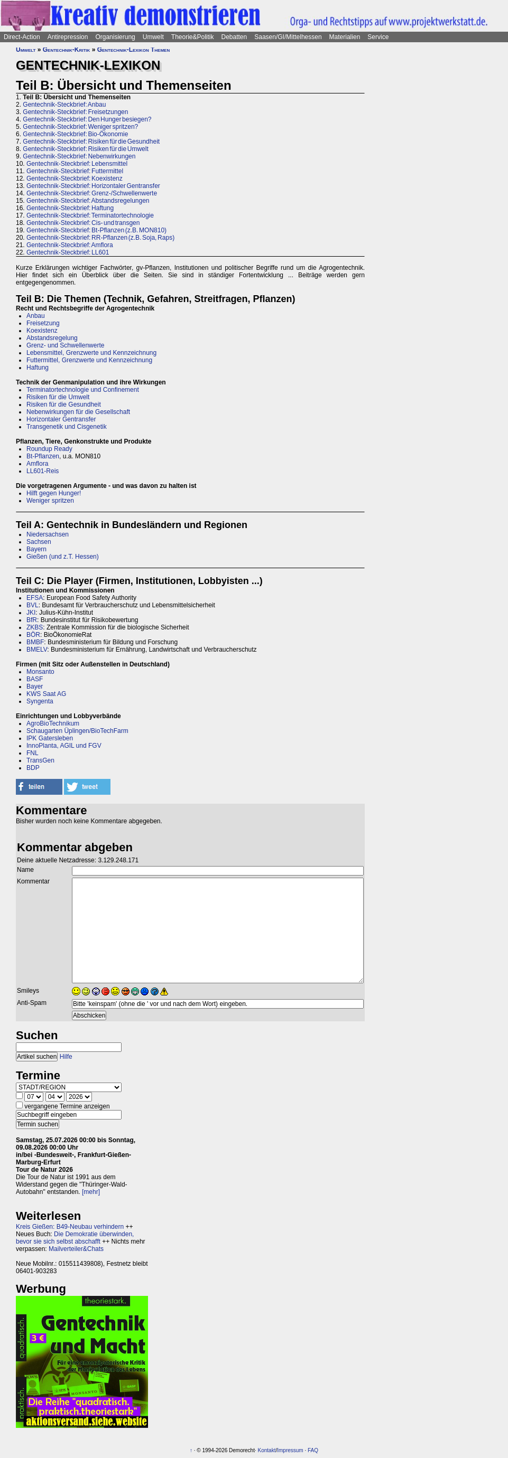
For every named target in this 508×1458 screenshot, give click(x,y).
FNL (32, 753)
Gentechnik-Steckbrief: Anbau (64, 104)
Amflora (37, 463)
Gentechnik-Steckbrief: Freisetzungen (75, 112)
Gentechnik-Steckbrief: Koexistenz (74, 178)
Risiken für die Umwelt (57, 397)
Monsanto (40, 671)
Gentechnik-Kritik (66, 49)
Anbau (35, 315)
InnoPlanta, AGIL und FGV (63, 745)
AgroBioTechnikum (52, 723)
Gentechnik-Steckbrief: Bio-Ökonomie (75, 134)
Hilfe (66, 1056)
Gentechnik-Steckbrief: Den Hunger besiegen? (87, 119)
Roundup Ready (49, 449)
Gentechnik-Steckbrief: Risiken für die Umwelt (85, 149)
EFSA (34, 597)
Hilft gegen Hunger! (53, 493)
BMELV (36, 649)
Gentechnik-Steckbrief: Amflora (69, 245)
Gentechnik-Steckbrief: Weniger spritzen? (80, 126)
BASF (34, 679)
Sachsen (38, 541)
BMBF (35, 642)
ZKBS (34, 627)
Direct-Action (22, 37)
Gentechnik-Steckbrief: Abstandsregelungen (87, 200)
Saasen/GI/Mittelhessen (287, 37)
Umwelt (153, 37)
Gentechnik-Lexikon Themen (133, 49)
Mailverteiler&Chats (76, 1249)
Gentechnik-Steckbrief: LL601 (67, 252)
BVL (32, 605)
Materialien (345, 37)
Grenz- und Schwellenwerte (65, 345)
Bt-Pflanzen (42, 456)
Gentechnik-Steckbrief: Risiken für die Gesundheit (91, 141)
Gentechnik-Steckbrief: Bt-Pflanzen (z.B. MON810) (96, 230)
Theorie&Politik (192, 37)
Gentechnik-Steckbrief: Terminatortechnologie (90, 215)
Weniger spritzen (50, 500)
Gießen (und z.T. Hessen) (62, 556)
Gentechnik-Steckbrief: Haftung (70, 208)
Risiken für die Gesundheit (63, 404)
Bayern (36, 549)
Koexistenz (42, 330)
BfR (31, 620)
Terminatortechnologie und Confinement (82, 389)
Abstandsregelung (52, 338)
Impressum (290, 1450)
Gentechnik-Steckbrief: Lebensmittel (76, 163)
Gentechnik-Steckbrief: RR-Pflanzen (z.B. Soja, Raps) (100, 237)
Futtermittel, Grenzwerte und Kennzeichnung (89, 360)
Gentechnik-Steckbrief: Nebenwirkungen (79, 156)
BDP (33, 768)
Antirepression (68, 37)
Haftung (37, 367)
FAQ (313, 1450)
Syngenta (39, 701)
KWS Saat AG (46, 694)
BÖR (33, 634)
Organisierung (115, 37)
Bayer (34, 686)
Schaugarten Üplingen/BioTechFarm (77, 731)
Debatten (234, 37)
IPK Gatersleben (49, 738)
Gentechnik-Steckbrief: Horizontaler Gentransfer (93, 186)
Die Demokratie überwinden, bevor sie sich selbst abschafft (75, 1237)
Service (378, 37)
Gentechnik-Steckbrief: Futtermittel (74, 171)
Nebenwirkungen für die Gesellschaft (78, 412)
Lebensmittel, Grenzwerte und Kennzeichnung (91, 352)
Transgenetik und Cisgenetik (66, 426)
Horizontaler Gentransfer (61, 419)
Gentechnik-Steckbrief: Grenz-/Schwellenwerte (91, 193)
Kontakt (267, 1450)
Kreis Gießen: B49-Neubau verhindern (70, 1226)
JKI (30, 612)
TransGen (40, 760)
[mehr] (91, 1192)
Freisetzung (43, 323)
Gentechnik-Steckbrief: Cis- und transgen (83, 223)
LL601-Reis (42, 471)
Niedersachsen (47, 534)
